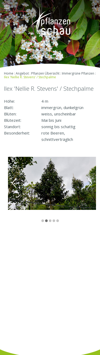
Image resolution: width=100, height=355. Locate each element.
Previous (14, 183)
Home (8, 73)
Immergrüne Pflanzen (78, 73)
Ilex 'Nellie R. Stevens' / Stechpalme (30, 77)
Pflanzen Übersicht (45, 73)
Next (90, 183)
